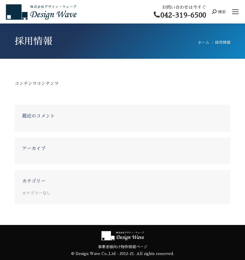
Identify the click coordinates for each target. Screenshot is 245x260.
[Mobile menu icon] (235, 12)
